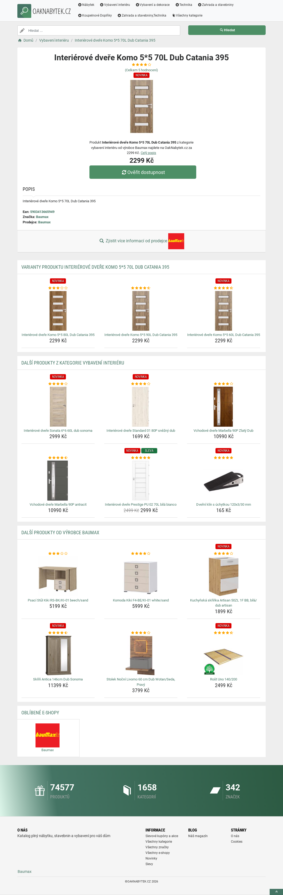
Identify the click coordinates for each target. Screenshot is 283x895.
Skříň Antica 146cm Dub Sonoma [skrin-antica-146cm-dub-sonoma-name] (58, 679)
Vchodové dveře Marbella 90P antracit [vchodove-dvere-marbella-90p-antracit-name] (58, 504)
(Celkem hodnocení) (141, 70)
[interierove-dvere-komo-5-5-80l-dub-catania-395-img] (58, 311)
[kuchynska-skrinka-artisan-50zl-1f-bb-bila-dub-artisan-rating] (223, 553)
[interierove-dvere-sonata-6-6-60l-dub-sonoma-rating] (58, 384)
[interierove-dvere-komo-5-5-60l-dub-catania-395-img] (223, 311)
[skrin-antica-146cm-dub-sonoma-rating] (58, 633)
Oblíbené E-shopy (40, 712)
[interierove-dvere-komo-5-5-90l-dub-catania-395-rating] (140, 288)
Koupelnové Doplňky (95, 15)
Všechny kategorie (187, 15)
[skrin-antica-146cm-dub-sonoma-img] (58, 655)
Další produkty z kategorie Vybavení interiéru (72, 363)
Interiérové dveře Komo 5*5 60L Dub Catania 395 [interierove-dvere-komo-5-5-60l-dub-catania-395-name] (223, 335)
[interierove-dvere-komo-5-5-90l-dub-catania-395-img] (140, 311)
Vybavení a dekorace (152, 5)
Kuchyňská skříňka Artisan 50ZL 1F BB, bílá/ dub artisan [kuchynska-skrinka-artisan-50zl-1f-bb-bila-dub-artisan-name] (223, 603)
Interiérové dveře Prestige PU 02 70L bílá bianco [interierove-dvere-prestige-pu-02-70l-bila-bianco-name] (140, 504)
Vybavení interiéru (115, 5)
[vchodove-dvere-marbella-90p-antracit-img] (58, 481)
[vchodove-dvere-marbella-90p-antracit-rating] (58, 458)
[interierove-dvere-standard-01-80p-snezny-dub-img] (140, 407)
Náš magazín (198, 836)
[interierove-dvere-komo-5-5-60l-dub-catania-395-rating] (223, 288)
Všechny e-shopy (158, 853)
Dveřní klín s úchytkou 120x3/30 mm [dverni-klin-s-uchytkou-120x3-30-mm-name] (223, 504)
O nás (235, 836)
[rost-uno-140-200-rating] (223, 633)
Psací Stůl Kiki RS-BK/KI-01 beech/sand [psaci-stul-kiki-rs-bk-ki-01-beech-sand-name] (58, 600)
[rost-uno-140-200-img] (223, 655)
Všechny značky (157, 847)
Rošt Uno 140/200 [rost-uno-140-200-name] (223, 679)
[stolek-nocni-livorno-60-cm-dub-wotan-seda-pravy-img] (140, 655)
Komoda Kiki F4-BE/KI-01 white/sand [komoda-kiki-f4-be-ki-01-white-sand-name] (141, 600)
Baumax (42, 217)
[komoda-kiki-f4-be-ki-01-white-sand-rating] (140, 553)
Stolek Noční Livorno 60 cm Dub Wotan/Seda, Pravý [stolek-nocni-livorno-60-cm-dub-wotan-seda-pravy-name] (141, 682)
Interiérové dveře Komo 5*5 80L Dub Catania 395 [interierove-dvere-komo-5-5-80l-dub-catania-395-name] (58, 335)
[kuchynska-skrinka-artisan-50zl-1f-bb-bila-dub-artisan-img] (223, 576)
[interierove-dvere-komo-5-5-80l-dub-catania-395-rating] (58, 288)
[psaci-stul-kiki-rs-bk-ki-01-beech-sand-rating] (58, 553)
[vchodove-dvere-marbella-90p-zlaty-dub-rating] (223, 384)
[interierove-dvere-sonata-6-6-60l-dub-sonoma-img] (58, 407)
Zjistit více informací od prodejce (141, 241)
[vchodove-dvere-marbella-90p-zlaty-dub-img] (223, 407)
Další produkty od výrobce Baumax (60, 532)
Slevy (149, 864)
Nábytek (86, 5)
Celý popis (148, 153)
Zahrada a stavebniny (216, 5)
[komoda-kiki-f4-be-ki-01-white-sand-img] (140, 576)
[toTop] (276, 892)
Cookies (236, 841)
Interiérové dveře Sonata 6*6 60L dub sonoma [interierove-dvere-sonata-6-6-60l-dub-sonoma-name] (58, 431)
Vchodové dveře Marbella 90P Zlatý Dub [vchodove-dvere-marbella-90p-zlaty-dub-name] (223, 431)
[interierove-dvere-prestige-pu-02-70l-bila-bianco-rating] (140, 458)
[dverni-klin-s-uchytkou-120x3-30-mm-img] (223, 481)
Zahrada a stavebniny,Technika (141, 15)
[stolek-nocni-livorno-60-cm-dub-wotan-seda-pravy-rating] (140, 633)
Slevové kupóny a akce (162, 836)
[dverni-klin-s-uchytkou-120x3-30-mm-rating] (223, 458)
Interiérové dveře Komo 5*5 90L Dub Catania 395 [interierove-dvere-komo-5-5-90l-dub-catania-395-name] (140, 335)
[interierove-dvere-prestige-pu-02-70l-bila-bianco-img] (140, 481)
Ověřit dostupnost (143, 172)
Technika (183, 5)
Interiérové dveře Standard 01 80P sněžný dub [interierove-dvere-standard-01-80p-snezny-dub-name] (141, 431)
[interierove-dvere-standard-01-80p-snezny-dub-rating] (140, 384)
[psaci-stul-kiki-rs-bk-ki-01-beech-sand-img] (58, 576)
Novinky (151, 858)
